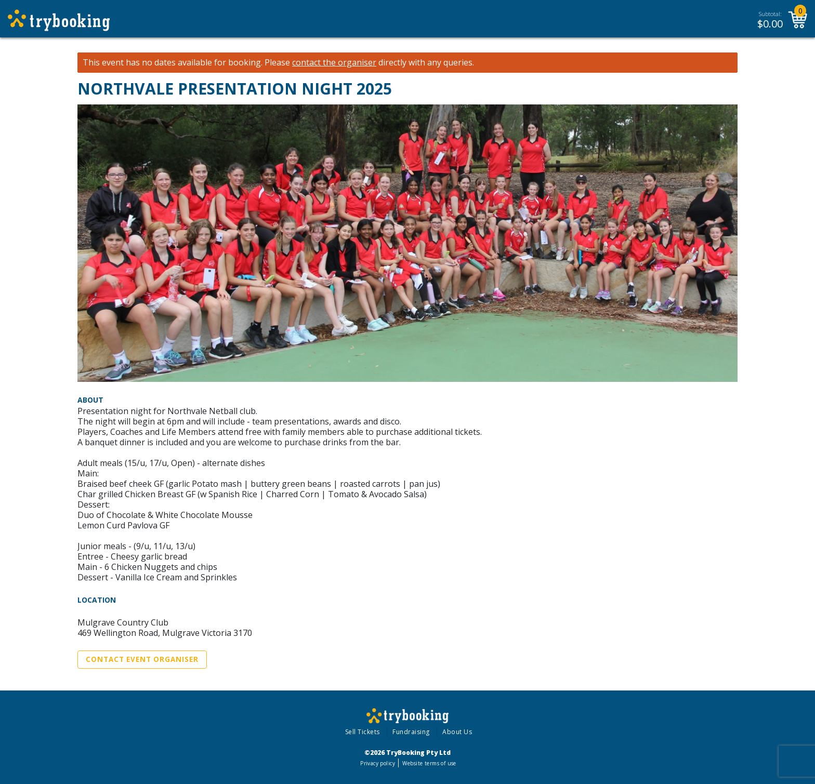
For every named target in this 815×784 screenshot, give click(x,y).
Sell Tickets (362, 731)
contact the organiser (334, 63)
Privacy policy (377, 763)
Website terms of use (429, 763)
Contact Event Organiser (142, 659)
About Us (457, 731)
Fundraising (411, 731)
